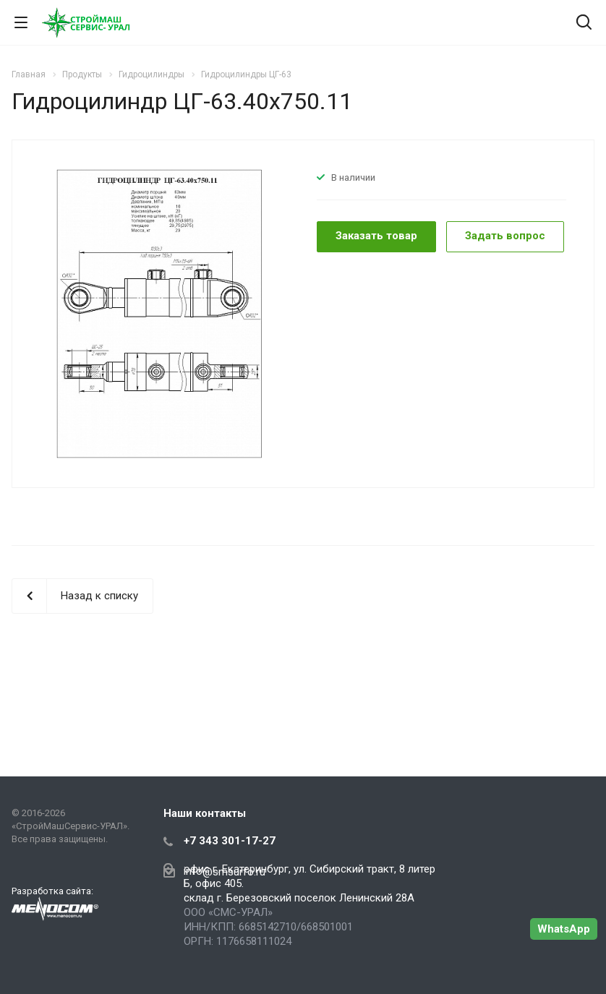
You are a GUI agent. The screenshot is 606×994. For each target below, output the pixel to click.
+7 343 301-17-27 (230, 840)
